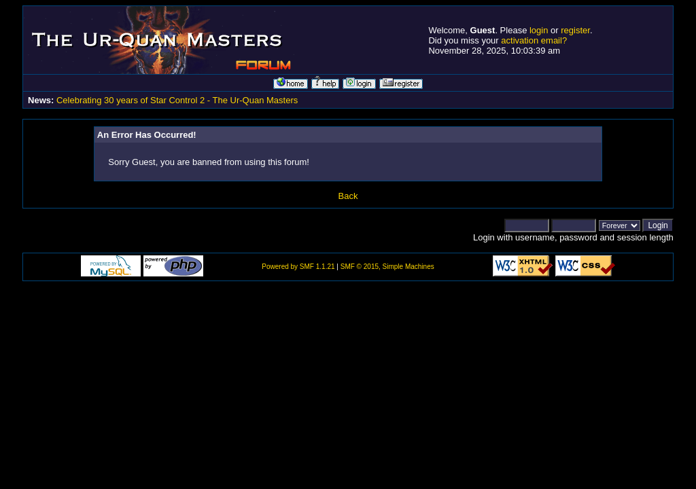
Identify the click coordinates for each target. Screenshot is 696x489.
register (575, 30)
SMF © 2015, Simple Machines (387, 266)
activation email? (534, 40)
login (538, 30)
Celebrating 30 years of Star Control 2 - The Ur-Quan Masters (177, 100)
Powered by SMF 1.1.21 (298, 266)
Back (348, 196)
